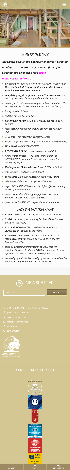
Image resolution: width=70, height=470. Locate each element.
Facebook (12, 326)
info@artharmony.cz (17, 321)
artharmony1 (14, 330)
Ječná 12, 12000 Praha (18, 312)
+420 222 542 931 (16, 317)
